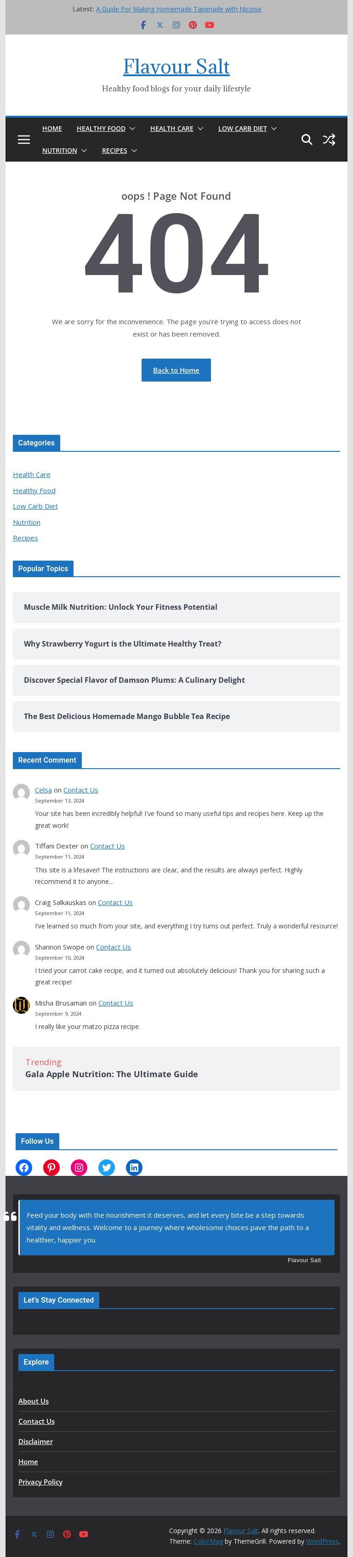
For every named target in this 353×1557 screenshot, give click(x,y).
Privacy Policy (40, 1481)
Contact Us (80, 789)
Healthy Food (101, 128)
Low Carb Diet (242, 128)
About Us (33, 1400)
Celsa (43, 789)
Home (52, 128)
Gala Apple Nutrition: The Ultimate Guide (111, 1073)
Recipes (114, 150)
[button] (130, 128)
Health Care (172, 128)
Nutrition (59, 150)
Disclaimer (35, 1441)
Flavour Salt (176, 66)
